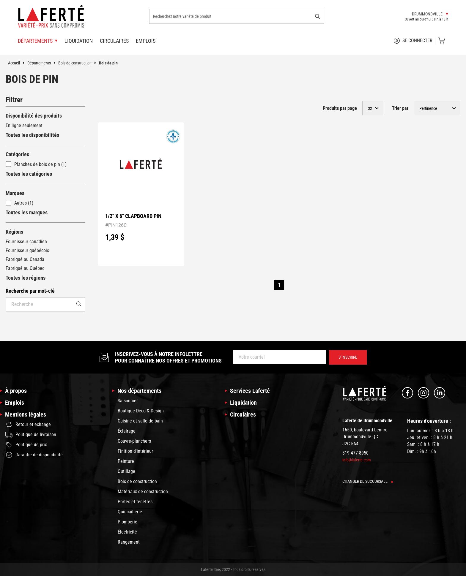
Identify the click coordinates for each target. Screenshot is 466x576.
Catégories (17, 154)
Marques (15, 193)
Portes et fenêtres (135, 501)
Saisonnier (128, 400)
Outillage (126, 471)
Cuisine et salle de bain (140, 421)
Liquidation (78, 41)
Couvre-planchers (134, 441)
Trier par (400, 108)
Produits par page (340, 108)
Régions (14, 232)
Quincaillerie (130, 512)
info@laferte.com (356, 460)
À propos (16, 390)
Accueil (17, 63)
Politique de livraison (30, 435)
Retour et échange (28, 425)
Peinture (126, 461)
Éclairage (127, 431)
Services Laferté (250, 390)
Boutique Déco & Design (141, 411)
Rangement (129, 542)
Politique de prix (26, 445)
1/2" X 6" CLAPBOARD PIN (133, 216)
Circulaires (114, 41)
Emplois (145, 41)
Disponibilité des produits (34, 116)
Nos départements (139, 390)
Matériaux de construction (143, 491)
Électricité (127, 532)
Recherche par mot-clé (30, 291)
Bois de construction (78, 63)
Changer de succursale (367, 481)
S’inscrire (348, 357)
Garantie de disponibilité (34, 455)
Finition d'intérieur (135, 451)
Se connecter (413, 41)
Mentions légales (25, 414)
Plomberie (127, 522)
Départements (42, 63)
